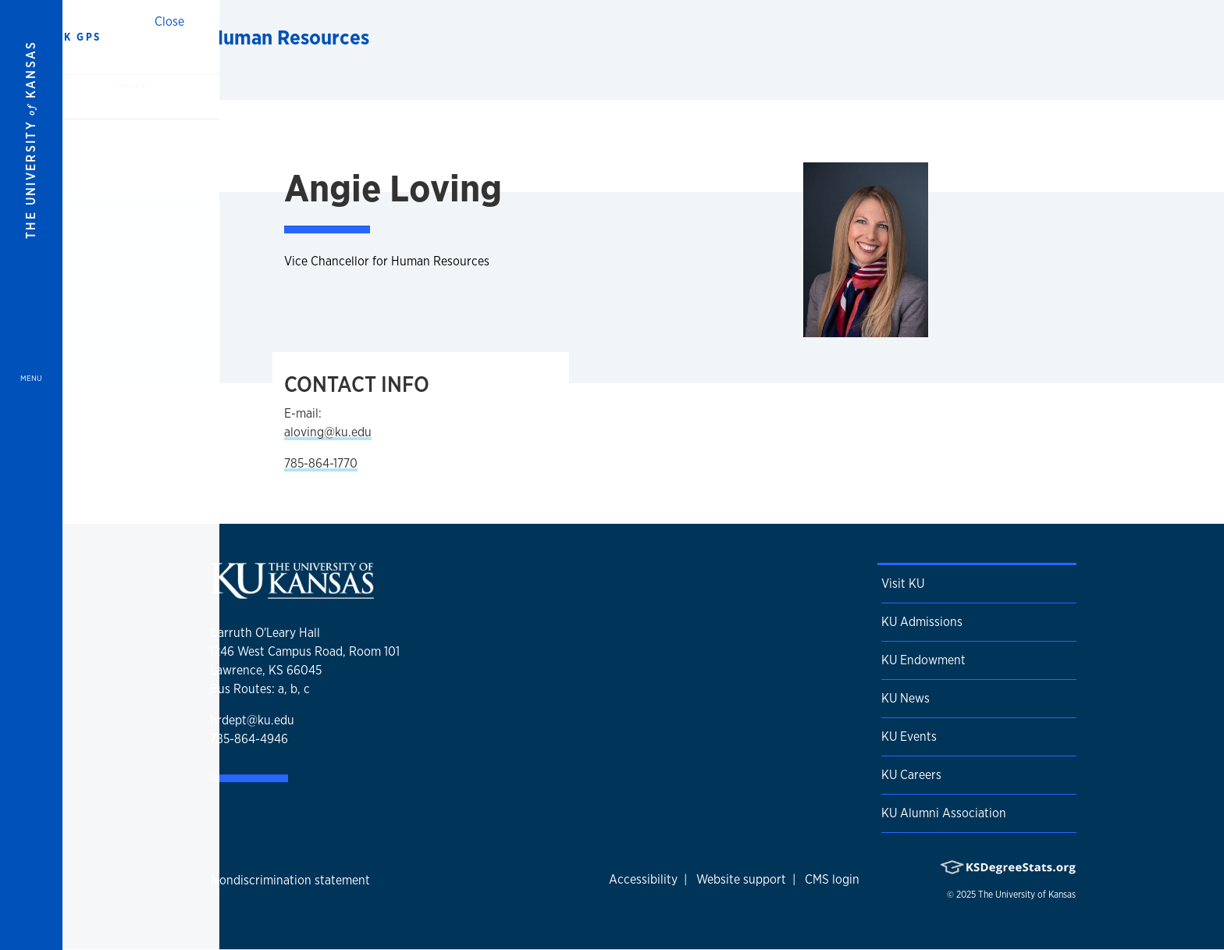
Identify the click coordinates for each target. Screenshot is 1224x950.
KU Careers (911, 775)
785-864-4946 (249, 739)
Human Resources (289, 37)
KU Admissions (921, 622)
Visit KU (902, 583)
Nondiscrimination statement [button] (290, 880)
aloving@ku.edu (328, 432)
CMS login (832, 879)
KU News (905, 698)
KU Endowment (923, 660)
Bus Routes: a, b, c (260, 689)
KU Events (909, 736)
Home (132, 85)
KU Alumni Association (943, 813)
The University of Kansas (1027, 894)
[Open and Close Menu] (31, 475)
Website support (741, 879)
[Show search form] (1155, 37)
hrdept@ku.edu (252, 720)
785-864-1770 (321, 463)
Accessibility (643, 879)
